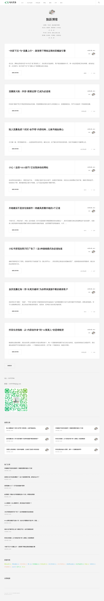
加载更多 (9, 365)
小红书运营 (29, 2)
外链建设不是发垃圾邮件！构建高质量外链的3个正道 (34, 208)
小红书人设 (70, 564)
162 (94, 111)
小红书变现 (61, 564)
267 (94, 271)
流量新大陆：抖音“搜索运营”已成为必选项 (29, 91)
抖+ (30, 564)
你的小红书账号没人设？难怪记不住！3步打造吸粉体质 (18, 529)
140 (94, 149)
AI (23, 567)
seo (14, 567)
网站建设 (15, 564)
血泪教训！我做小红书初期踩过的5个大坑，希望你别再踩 (19, 494)
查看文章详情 (15, 72)
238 (94, 352)
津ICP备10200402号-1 (8, 594)
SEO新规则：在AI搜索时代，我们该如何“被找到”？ (18, 503)
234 (94, 73)
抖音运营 (38, 2)
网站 (45, 2)
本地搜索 (7, 567)
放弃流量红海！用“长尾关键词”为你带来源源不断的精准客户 (38, 289)
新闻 (50, 2)
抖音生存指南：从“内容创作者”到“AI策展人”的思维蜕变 (36, 330)
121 (94, 190)
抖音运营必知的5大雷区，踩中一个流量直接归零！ (68, 449)
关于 (56, 2)
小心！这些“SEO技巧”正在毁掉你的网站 (28, 167)
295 (94, 230)
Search (99, 2)
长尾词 (92, 564)
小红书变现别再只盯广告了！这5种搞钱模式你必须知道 (35, 249)
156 (94, 311)
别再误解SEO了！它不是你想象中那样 (14, 485)
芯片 (19, 567)
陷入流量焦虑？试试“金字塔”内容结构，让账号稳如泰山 (36, 129)
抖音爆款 (36, 564)
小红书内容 (52, 564)
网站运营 (7, 564)
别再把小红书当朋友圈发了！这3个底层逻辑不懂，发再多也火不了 (21, 477)
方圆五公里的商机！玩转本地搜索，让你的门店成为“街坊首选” (22, 449)
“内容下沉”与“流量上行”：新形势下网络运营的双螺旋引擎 (37, 51)
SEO (22, 2)
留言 (61, 2)
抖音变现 (23, 564)
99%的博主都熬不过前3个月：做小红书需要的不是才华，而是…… (21, 520)
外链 (87, 564)
